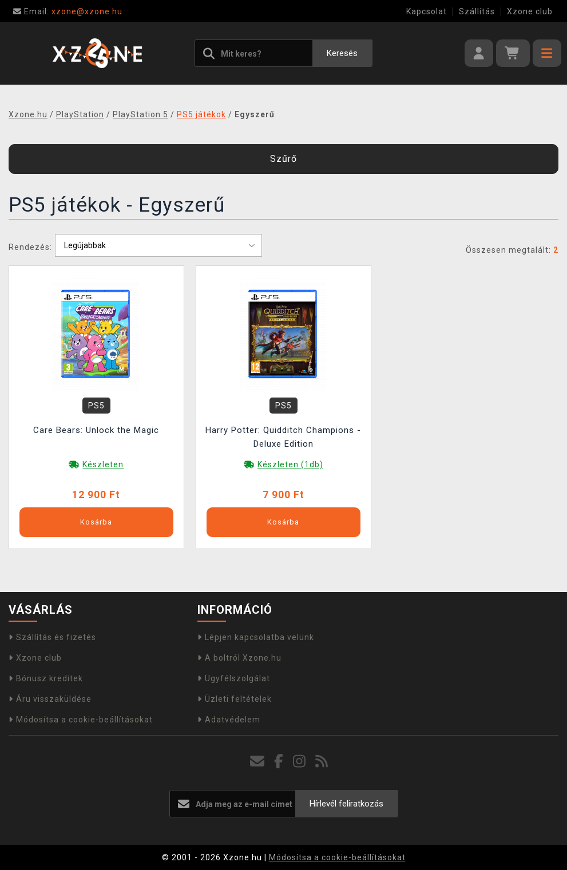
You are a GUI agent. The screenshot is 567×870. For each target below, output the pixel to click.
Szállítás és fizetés (52, 637)
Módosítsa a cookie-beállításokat (81, 719)
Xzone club (530, 11)
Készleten (103, 464)
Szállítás (477, 11)
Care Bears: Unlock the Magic (96, 430)
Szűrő (283, 158)
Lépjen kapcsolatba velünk (255, 637)
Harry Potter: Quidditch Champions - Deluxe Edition (283, 437)
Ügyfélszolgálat (233, 678)
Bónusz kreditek (46, 678)
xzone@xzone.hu (67, 11)
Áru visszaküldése (50, 699)
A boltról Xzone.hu (239, 657)
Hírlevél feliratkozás (346, 804)
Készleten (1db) (290, 464)
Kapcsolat (426, 11)
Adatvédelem (228, 719)
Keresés (342, 53)
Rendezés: (30, 247)
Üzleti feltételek (234, 699)
